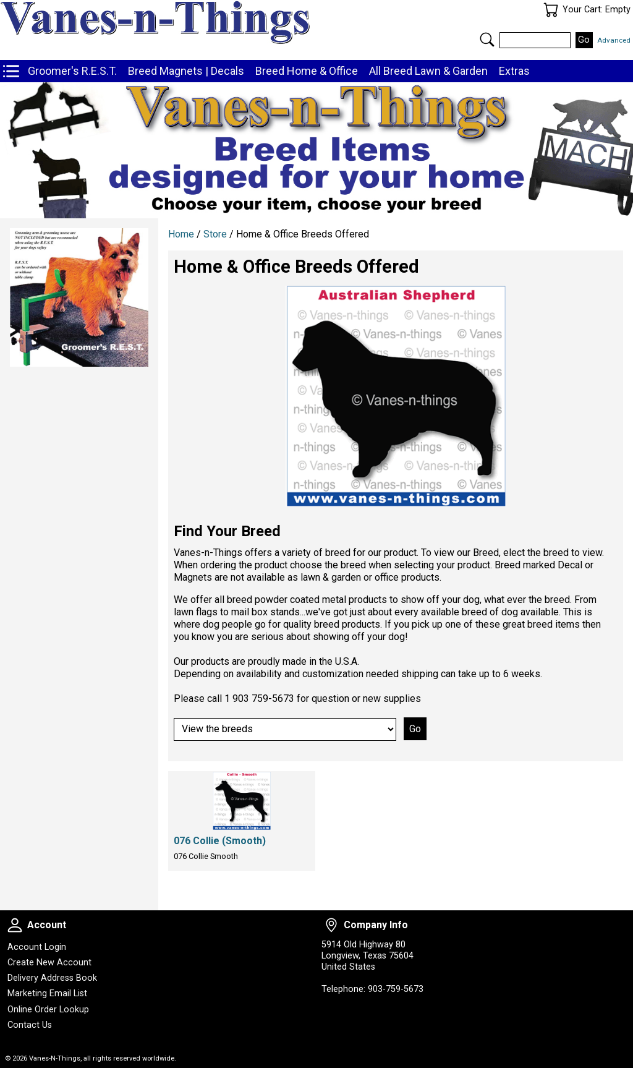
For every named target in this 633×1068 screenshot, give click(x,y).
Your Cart (551, 10)
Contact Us (29, 1025)
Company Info (331, 925)
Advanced (614, 40)
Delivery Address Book (52, 978)
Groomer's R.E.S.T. (72, 70)
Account (15, 925)
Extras (514, 70)
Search (487, 39)
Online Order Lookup (48, 1009)
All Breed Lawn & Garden (428, 70)
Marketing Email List (47, 993)
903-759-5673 (395, 989)
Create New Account (49, 962)
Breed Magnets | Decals (186, 70)
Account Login (36, 947)
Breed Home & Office (306, 70)
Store (215, 234)
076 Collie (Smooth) (220, 841)
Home (181, 234)
